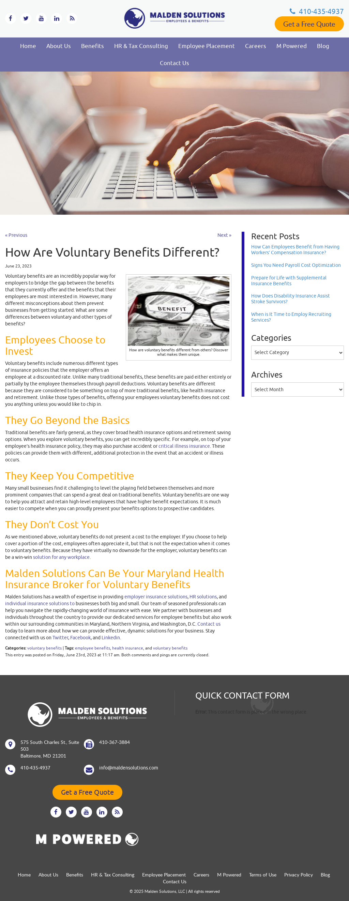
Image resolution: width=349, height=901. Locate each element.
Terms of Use (262, 874)
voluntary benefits (44, 648)
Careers (255, 46)
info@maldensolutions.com (128, 767)
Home (28, 46)
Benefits (92, 46)
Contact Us (174, 63)
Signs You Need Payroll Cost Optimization (296, 265)
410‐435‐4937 (317, 11)
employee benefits (92, 648)
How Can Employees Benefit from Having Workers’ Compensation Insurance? (295, 249)
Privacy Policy (298, 874)
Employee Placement (206, 46)
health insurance (127, 648)
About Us (58, 46)
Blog (323, 46)
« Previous (16, 235)
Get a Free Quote (309, 24)
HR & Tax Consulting (141, 46)
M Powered (291, 46)
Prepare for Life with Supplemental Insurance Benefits (289, 280)
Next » (224, 235)
